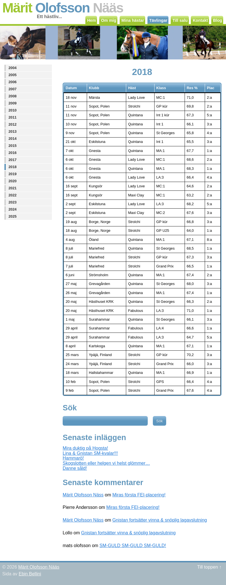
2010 (12, 110)
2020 (12, 181)
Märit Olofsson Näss (83, 494)
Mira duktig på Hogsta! (85, 448)
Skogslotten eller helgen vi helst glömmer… (106, 463)
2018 (12, 167)
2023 (12, 202)
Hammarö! (73, 458)
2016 (12, 153)
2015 (12, 145)
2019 (12, 174)
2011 (12, 117)
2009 (12, 103)
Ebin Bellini (30, 573)
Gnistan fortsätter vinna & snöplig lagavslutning (159, 520)
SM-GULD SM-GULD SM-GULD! (133, 545)
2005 (12, 75)
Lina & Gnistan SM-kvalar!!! (90, 453)
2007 (12, 89)
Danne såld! (75, 468)
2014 (12, 138)
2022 (12, 195)
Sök (70, 407)
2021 (12, 188)
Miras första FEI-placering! (139, 494)
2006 (12, 82)
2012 (12, 124)
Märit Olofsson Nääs (38, 567)
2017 (12, 160)
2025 (12, 216)
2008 (12, 96)
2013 (12, 131)
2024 (12, 209)
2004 (12, 68)
